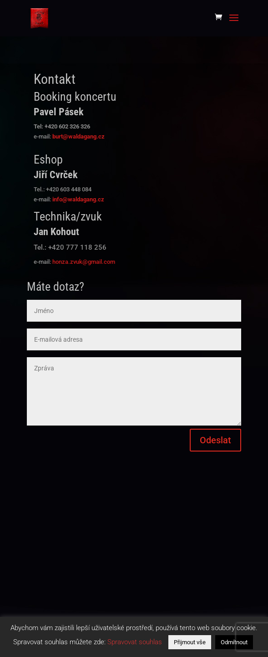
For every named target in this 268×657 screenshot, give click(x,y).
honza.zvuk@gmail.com (83, 261)
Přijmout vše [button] (190, 642)
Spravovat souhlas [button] (134, 642)
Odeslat (215, 440)
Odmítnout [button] (234, 642)
